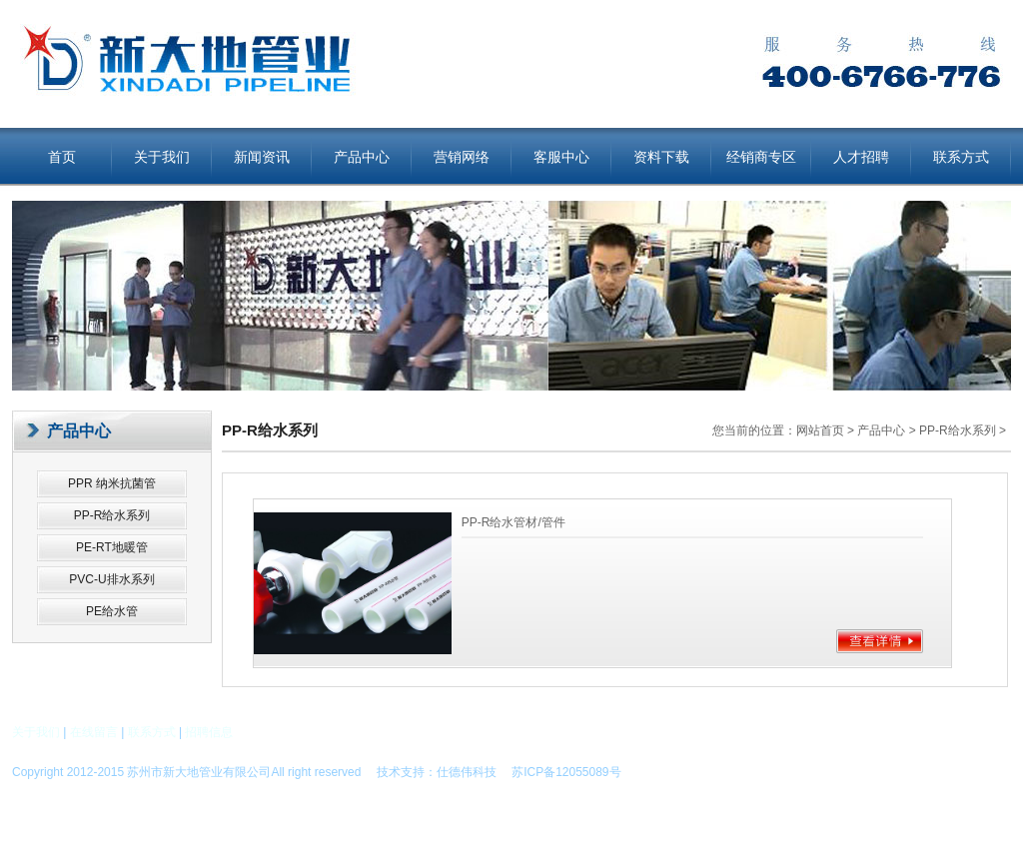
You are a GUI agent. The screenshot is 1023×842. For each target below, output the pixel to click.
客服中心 (561, 157)
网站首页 (820, 430)
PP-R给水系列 (112, 515)
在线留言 (94, 732)
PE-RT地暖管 (112, 547)
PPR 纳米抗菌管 (112, 483)
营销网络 (462, 157)
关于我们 (162, 157)
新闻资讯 (262, 157)
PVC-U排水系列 (111, 579)
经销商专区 (761, 157)
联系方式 (961, 157)
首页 (62, 157)
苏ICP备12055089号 (560, 772)
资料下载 (661, 157)
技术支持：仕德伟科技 (437, 772)
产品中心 (362, 157)
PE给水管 (112, 611)
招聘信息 (209, 732)
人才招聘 (861, 157)
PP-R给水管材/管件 (513, 522)
